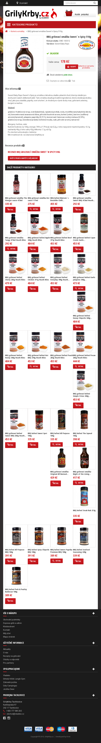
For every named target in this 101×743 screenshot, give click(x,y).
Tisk (73, 81)
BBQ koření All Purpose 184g (60, 434)
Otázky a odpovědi (11, 659)
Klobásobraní (8, 626)
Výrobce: (50, 44)
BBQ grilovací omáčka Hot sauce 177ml (38, 199)
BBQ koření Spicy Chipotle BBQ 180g (38, 550)
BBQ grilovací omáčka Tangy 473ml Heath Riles (15, 238)
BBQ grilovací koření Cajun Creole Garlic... (84, 238)
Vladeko (6, 675)
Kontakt (24, 3)
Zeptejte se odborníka (59, 81)
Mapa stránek (9, 637)
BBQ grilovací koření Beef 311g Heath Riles (61, 238)
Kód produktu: (53, 41)
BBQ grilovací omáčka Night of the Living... (82, 472)
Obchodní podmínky (11, 619)
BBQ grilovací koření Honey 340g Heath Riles (15, 356)
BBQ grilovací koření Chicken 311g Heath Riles (38, 278)
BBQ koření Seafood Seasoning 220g (81, 550)
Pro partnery (8, 663)
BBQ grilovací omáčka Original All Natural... (59, 472)
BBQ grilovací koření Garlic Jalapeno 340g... (84, 278)
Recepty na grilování (11, 656)
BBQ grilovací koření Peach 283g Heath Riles (61, 356)
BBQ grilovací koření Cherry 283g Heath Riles (15, 278)
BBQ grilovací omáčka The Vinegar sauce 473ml (16, 199)
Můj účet (7, 633)
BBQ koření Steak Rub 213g (84, 510)
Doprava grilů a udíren (12, 623)
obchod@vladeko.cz (15, 714)
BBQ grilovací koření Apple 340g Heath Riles (39, 238)
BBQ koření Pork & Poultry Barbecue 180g (16, 590)
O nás (5, 652)
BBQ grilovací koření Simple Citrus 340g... (81, 394)
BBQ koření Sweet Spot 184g (37, 434)
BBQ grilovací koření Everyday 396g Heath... (60, 278)
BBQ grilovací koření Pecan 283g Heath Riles (84, 356)
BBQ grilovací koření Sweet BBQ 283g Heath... (15, 434)
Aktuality (7, 649)
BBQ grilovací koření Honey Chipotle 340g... (82, 316)
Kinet (68, 737)
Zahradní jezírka (10, 682)
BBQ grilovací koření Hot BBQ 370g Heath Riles (38, 356)
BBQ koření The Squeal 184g (82, 434)
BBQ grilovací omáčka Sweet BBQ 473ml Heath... (84, 199)
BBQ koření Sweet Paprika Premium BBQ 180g (61, 550)
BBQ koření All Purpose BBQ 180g (14, 550)
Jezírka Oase (8, 689)
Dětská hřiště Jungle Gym (14, 679)
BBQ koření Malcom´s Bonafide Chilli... (59, 199)
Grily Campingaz (10, 685)
